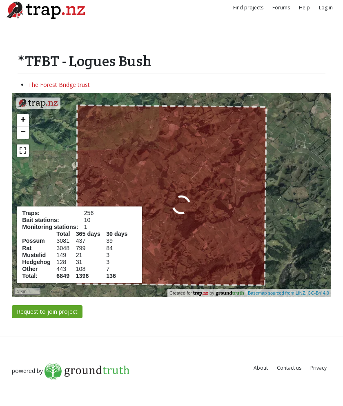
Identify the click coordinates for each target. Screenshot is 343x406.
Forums (281, 7)
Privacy (318, 367)
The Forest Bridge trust (59, 85)
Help (304, 7)
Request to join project (47, 311)
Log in (326, 7)
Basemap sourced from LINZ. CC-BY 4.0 (288, 293)
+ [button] (23, 120)
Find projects (248, 7)
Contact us (289, 367)
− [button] (23, 132)
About (261, 367)
